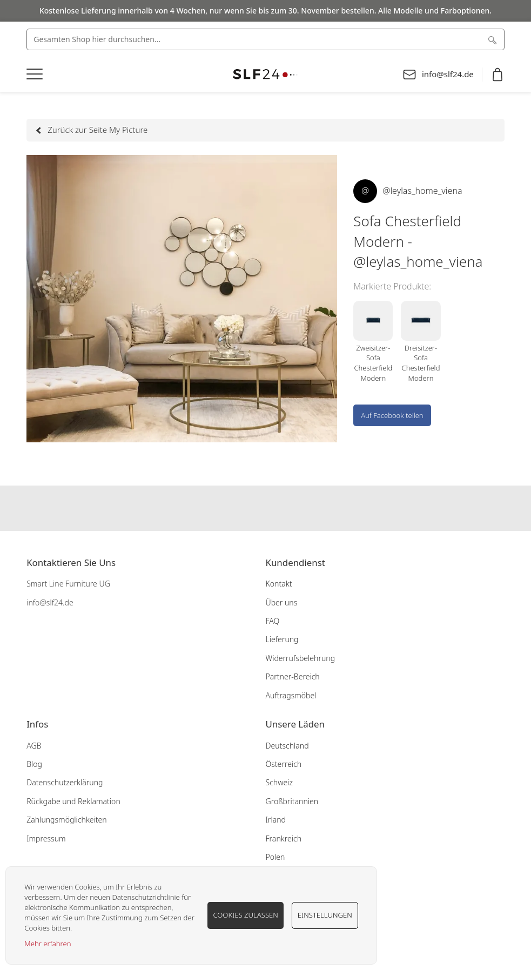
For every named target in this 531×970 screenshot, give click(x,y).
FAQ (273, 621)
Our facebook (244, 508)
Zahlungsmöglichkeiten (66, 819)
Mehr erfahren (47, 943)
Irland (276, 819)
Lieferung (282, 639)
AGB (33, 745)
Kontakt (279, 583)
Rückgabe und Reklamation (73, 801)
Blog (34, 764)
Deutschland (287, 745)
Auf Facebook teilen (392, 415)
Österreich (284, 764)
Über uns (282, 602)
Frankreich (283, 838)
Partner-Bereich (293, 676)
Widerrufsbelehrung (300, 658)
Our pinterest (286, 508)
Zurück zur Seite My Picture (92, 129)
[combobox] (265, 39)
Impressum (45, 838)
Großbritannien (292, 801)
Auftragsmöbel (291, 695)
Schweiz (279, 782)
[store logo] (265, 74)
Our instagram (265, 508)
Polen (275, 857)
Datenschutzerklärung (64, 782)
